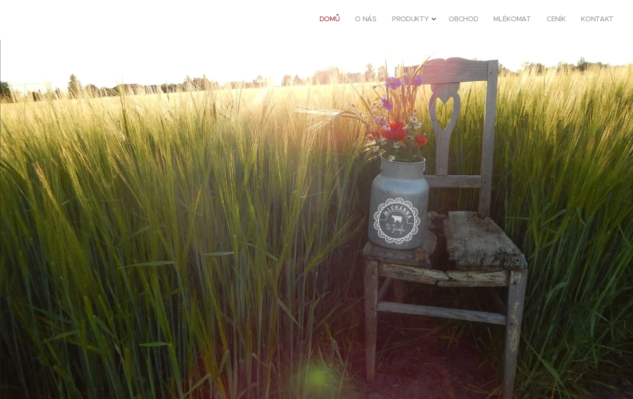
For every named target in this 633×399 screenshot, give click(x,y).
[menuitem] (519, 20)
